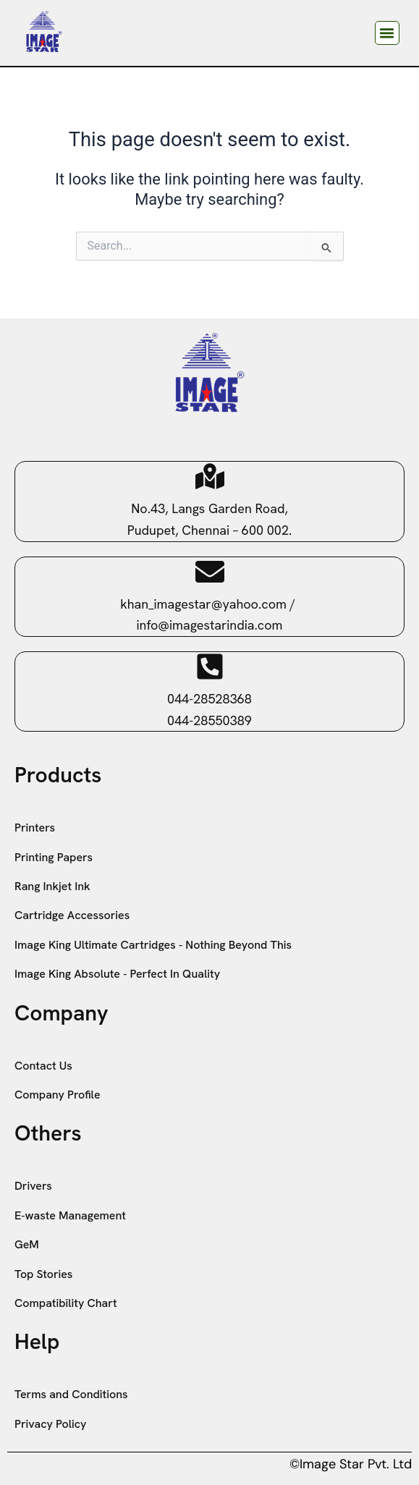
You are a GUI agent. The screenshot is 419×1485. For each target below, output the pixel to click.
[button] (387, 33)
